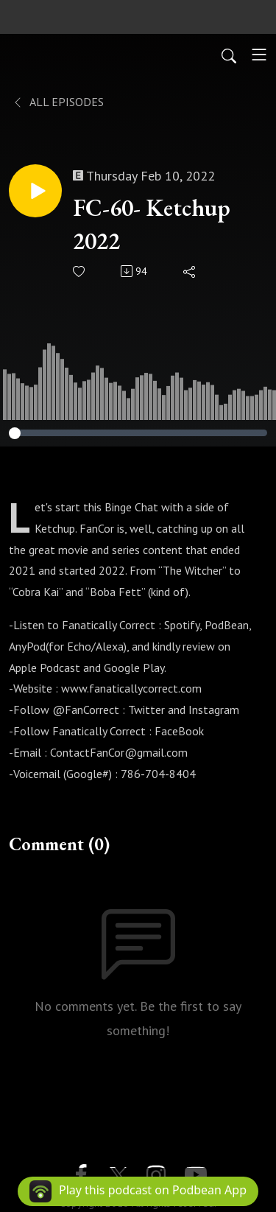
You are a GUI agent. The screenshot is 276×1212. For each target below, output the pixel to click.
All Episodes (58, 101)
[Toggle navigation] (259, 55)
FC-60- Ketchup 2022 (151, 224)
